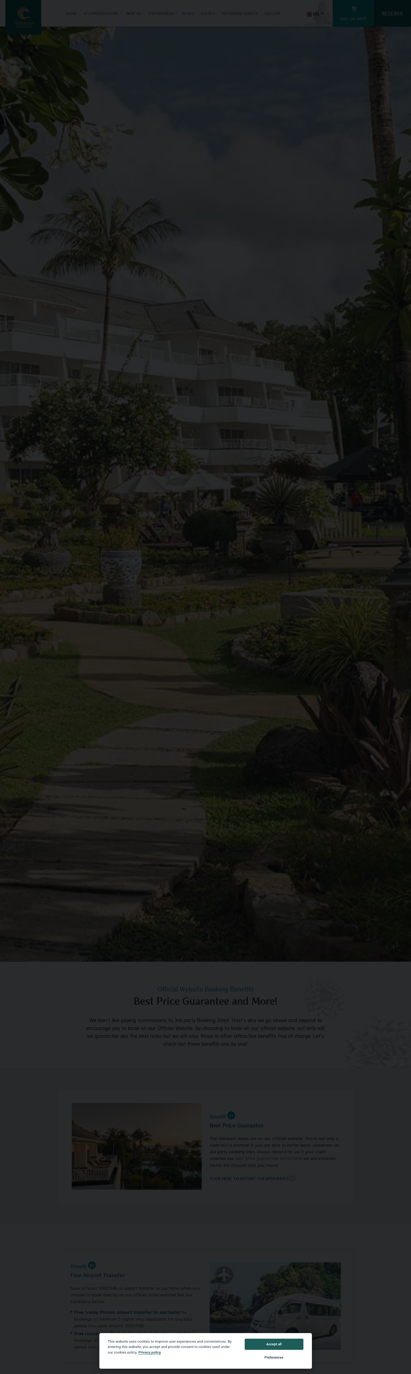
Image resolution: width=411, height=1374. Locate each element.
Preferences (273, 1357)
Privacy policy (149, 1352)
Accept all (274, 1344)
